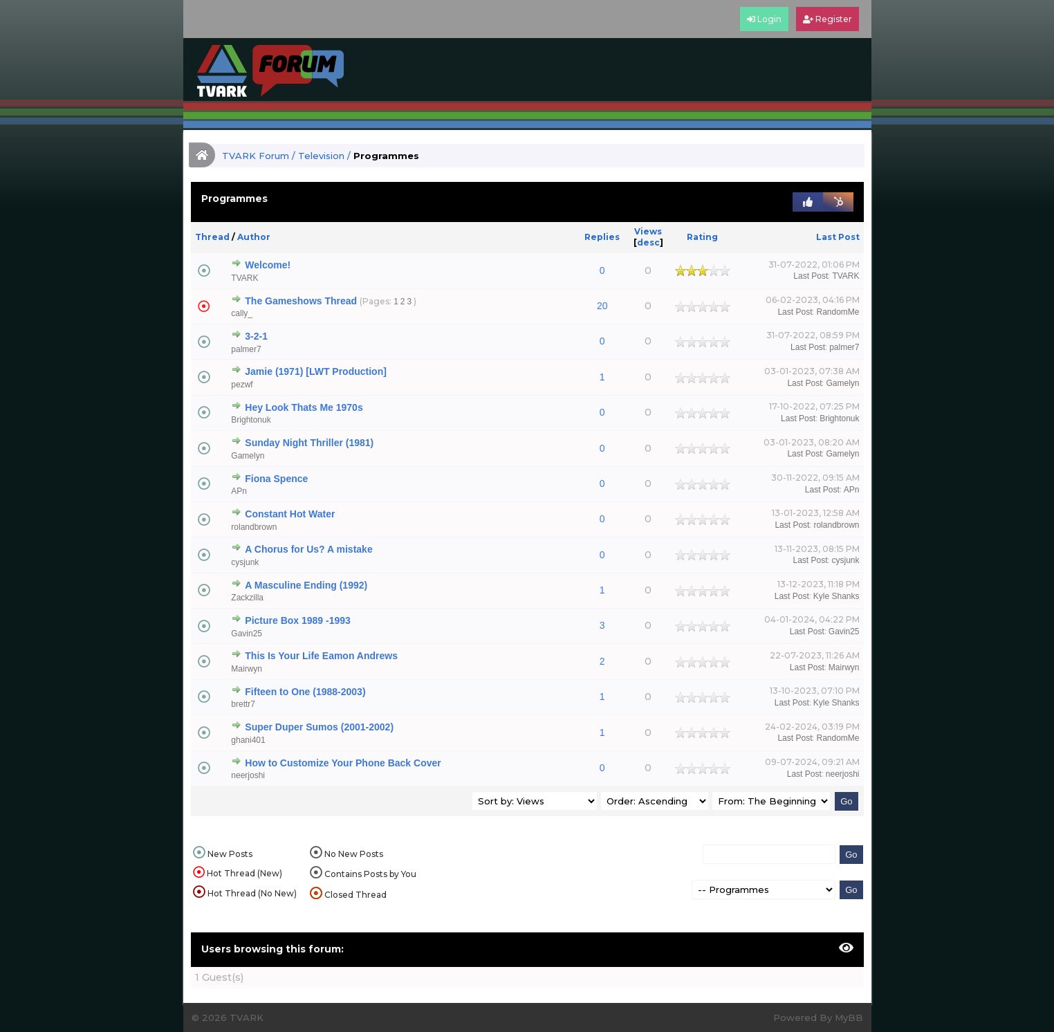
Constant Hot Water (290, 513)
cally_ (241, 313)
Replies (602, 237)
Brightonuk (250, 420)
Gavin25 (246, 633)
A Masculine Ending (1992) (306, 585)
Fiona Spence (276, 478)
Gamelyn (842, 383)
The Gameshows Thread (301, 300)
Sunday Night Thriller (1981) (309, 442)
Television (321, 155)
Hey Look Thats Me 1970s (303, 407)
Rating (702, 237)
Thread (212, 237)
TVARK (244, 278)
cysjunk (245, 562)
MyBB (849, 1017)
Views (648, 231)
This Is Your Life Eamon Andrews (321, 655)
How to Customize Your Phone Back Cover (343, 762)
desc (648, 242)
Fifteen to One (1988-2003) (305, 691)
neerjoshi (248, 775)
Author (253, 237)
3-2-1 (256, 336)
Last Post (838, 237)
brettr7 (243, 704)
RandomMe (837, 312)
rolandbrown (254, 527)
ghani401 (248, 740)
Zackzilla (247, 597)
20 (602, 305)
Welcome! (267, 264)
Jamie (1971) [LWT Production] (316, 371)
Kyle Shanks (836, 596)
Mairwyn (246, 669)
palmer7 (246, 349)
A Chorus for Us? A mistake (308, 549)
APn (239, 491)
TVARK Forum (255, 155)
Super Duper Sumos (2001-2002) (319, 726)
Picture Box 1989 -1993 (298, 620)
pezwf (241, 384)
